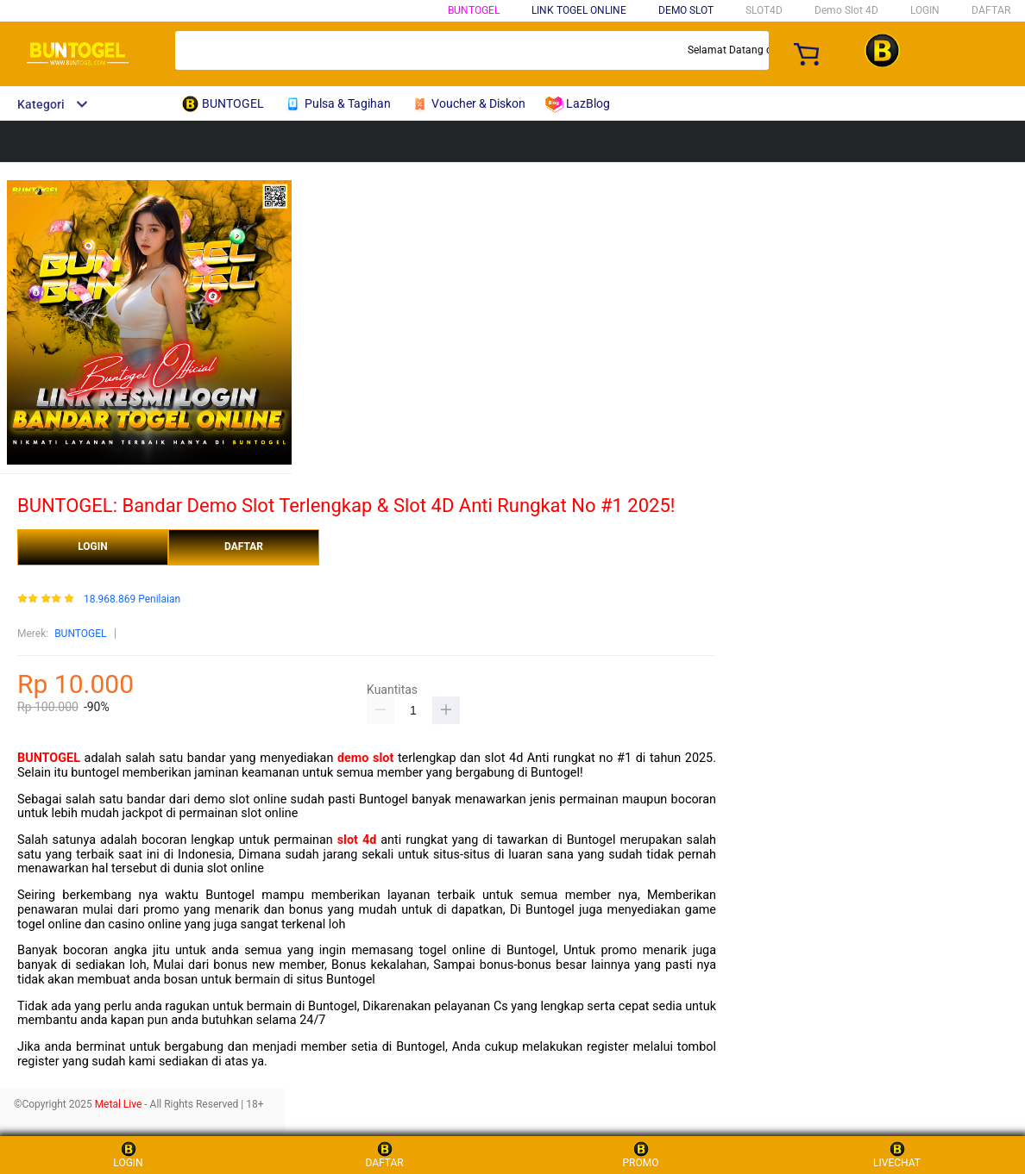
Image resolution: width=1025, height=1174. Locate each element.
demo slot (365, 758)
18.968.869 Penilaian (132, 599)
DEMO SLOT (686, 10)
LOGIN (925, 10)
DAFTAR (991, 10)
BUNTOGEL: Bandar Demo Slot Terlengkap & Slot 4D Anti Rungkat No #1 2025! (346, 505)
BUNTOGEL (474, 10)
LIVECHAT (897, 1154)
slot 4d (357, 840)
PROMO (641, 1154)
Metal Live (118, 1104)
